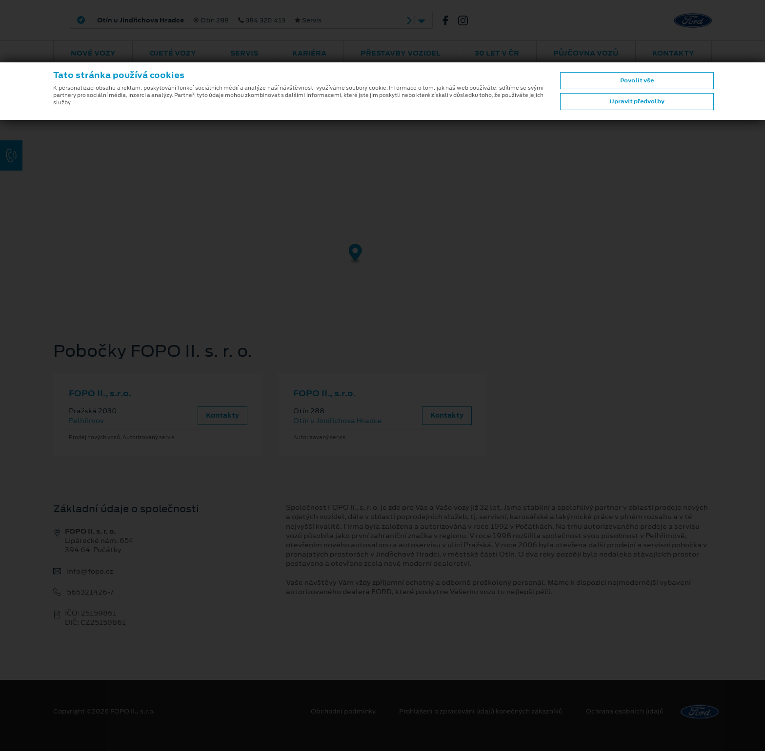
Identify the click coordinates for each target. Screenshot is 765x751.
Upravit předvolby (636, 101)
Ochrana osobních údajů (625, 711)
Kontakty (673, 53)
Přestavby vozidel (401, 53)
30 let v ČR (497, 53)
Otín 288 (209, 20)
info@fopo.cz (90, 571)
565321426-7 (90, 592)
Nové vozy (93, 53)
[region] (382, 187)
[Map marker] (355, 254)
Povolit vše (637, 80)
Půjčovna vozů (585, 53)
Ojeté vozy (173, 53)
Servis (244, 53)
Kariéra (309, 53)
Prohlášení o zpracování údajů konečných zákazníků (481, 711)
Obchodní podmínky (343, 711)
